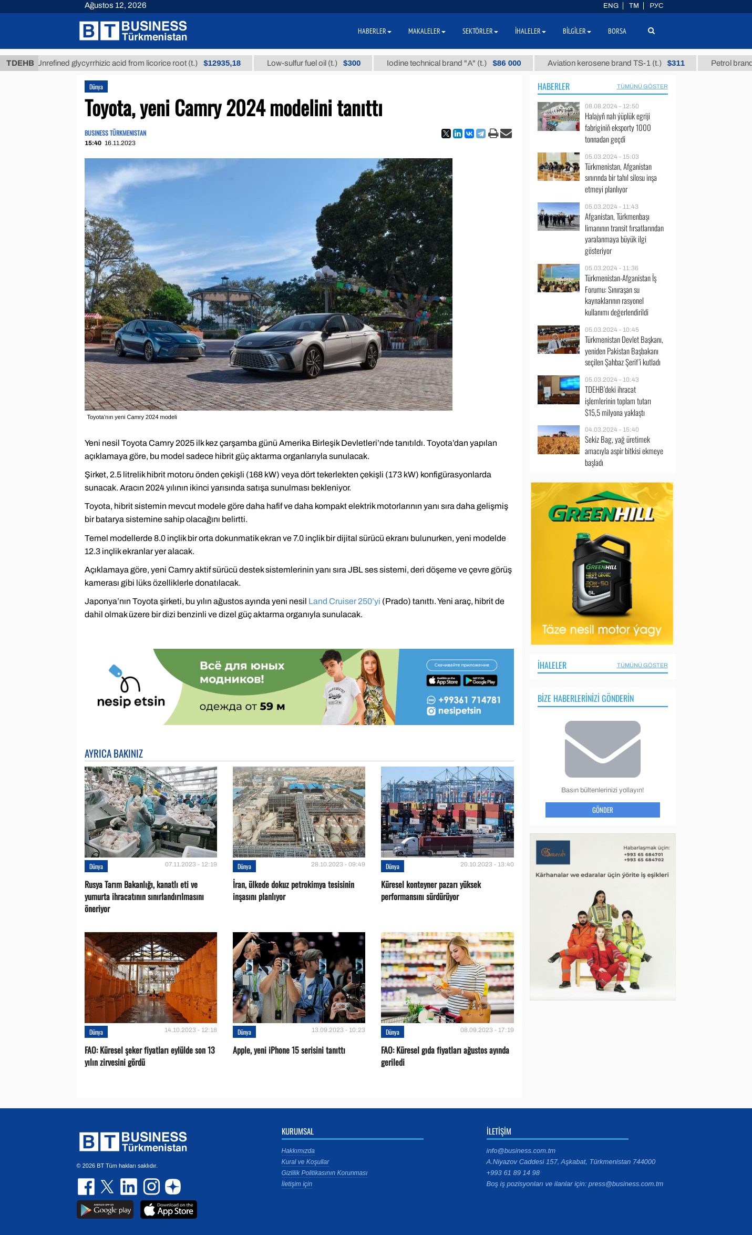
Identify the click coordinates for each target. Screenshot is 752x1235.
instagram (150, 1186)
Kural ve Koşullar (305, 1162)
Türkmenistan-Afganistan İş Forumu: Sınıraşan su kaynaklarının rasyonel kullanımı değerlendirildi (620, 295)
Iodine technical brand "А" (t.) (464, 63)
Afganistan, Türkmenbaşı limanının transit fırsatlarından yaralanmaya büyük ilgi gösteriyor (624, 233)
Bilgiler (577, 31)
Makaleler (427, 31)
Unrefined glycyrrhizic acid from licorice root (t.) (149, 63)
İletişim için (297, 1184)
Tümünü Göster (642, 86)
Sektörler (480, 31)
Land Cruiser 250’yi (344, 601)
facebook (87, 1186)
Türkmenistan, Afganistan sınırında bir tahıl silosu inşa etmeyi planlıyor (621, 178)
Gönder (602, 809)
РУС (656, 5)
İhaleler (552, 665)
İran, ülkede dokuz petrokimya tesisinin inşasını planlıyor (293, 891)
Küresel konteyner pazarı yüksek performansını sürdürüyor (431, 891)
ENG (611, 5)
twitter (108, 1186)
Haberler (554, 86)
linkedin (129, 1186)
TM (634, 5)
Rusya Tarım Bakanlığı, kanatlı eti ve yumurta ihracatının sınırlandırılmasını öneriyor (144, 897)
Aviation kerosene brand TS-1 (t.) (626, 63)
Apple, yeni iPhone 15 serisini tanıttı (289, 1050)
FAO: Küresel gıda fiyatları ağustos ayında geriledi (445, 1056)
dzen (171, 1186)
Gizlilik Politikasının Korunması (325, 1173)
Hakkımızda (298, 1151)
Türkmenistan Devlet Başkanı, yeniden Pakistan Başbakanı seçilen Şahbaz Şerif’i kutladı (624, 351)
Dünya (96, 86)
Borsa (617, 31)
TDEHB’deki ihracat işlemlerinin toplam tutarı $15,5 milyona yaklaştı (618, 401)
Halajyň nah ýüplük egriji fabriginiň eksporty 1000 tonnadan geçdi (618, 127)
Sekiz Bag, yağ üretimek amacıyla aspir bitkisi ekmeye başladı (624, 451)
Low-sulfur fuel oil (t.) (324, 63)
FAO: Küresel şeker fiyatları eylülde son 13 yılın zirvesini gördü (150, 1056)
